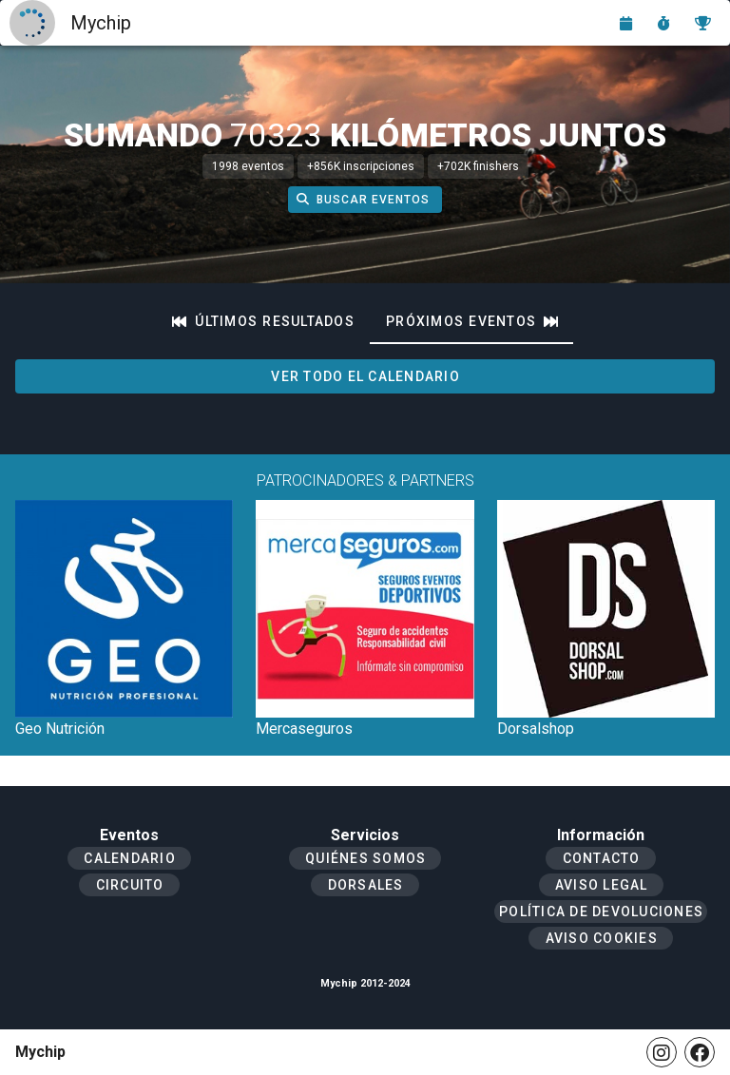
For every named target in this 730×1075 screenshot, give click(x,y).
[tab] (263, 321)
